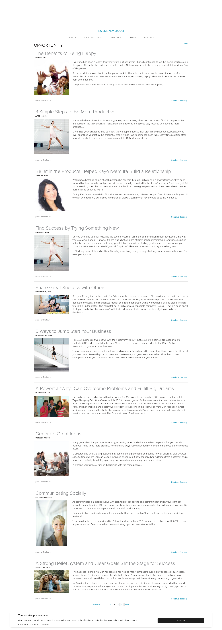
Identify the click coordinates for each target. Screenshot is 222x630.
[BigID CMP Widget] (111, 620)
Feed (186, 44)
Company (132, 38)
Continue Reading (179, 100)
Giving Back (148, 38)
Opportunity (115, 38)
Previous (96, 605)
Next (127, 605)
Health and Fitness (93, 38)
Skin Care (72, 38)
